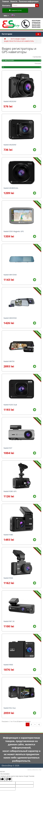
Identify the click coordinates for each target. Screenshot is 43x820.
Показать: (38, 63)
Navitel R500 (8, 578)
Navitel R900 (8, 665)
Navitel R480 (8, 535)
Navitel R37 (8, 448)
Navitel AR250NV (10, 145)
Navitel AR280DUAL (11, 188)
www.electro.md (34, 770)
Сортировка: (37, 57)
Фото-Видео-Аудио (18, 39)
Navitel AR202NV (10, 101)
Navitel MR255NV (10, 318)
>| (39, 724)
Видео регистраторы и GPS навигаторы (19, 41)
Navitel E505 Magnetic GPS (14, 231)
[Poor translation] (8, 779)
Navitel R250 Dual (10, 405)
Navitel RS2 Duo (10, 708)
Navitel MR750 (9, 361)
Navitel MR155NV (10, 275)
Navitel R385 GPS (10, 491)
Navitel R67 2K (9, 621)
